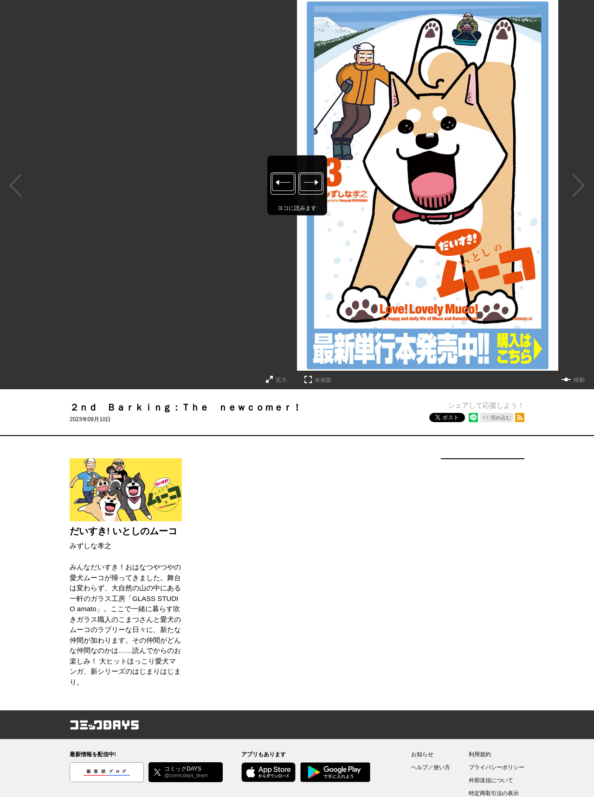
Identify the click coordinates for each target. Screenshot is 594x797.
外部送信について (491, 780)
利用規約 (480, 754)
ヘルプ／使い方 (430, 767)
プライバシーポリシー (496, 767)
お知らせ (422, 754)
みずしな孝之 (90, 546)
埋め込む (501, 417)
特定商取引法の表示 (494, 793)
